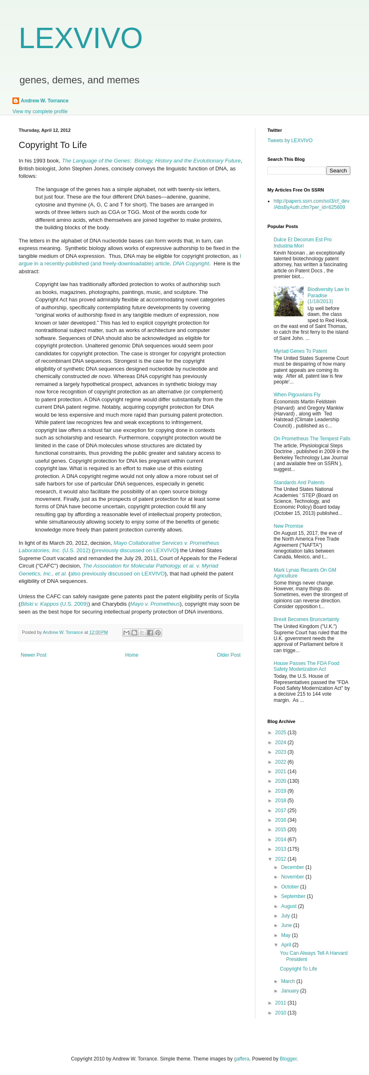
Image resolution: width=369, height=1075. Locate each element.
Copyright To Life (298, 969)
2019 (281, 791)
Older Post (228, 655)
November (293, 877)
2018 (281, 800)
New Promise (288, 526)
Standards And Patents (299, 482)
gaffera (241, 1059)
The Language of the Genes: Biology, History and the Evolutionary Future (151, 161)
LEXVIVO (81, 38)
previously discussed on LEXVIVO (135, 550)
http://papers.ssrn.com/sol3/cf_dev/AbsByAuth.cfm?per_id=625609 (312, 204)
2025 (281, 732)
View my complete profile (40, 111)
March (288, 981)
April (286, 945)
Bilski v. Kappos (39, 604)
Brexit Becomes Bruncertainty (306, 619)
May (286, 935)
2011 (281, 1003)
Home (131, 655)
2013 (281, 849)
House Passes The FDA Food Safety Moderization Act (307, 666)
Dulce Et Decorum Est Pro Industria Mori (303, 242)
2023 (281, 752)
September (294, 896)
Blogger (288, 1059)
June (287, 925)
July (286, 916)
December (293, 867)
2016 (281, 820)
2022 (281, 762)
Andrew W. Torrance (44, 101)
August (289, 906)
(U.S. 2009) (73, 604)
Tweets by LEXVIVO (290, 140)
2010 (281, 1013)
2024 (281, 742)
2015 (281, 829)
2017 (281, 810)
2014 (281, 839)
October (290, 887)
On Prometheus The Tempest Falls (312, 439)
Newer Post (33, 655)
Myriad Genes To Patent (300, 351)
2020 (281, 781)
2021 (281, 771)
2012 (281, 859)
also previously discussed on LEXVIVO (117, 573)
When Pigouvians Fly (297, 395)
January (290, 991)
